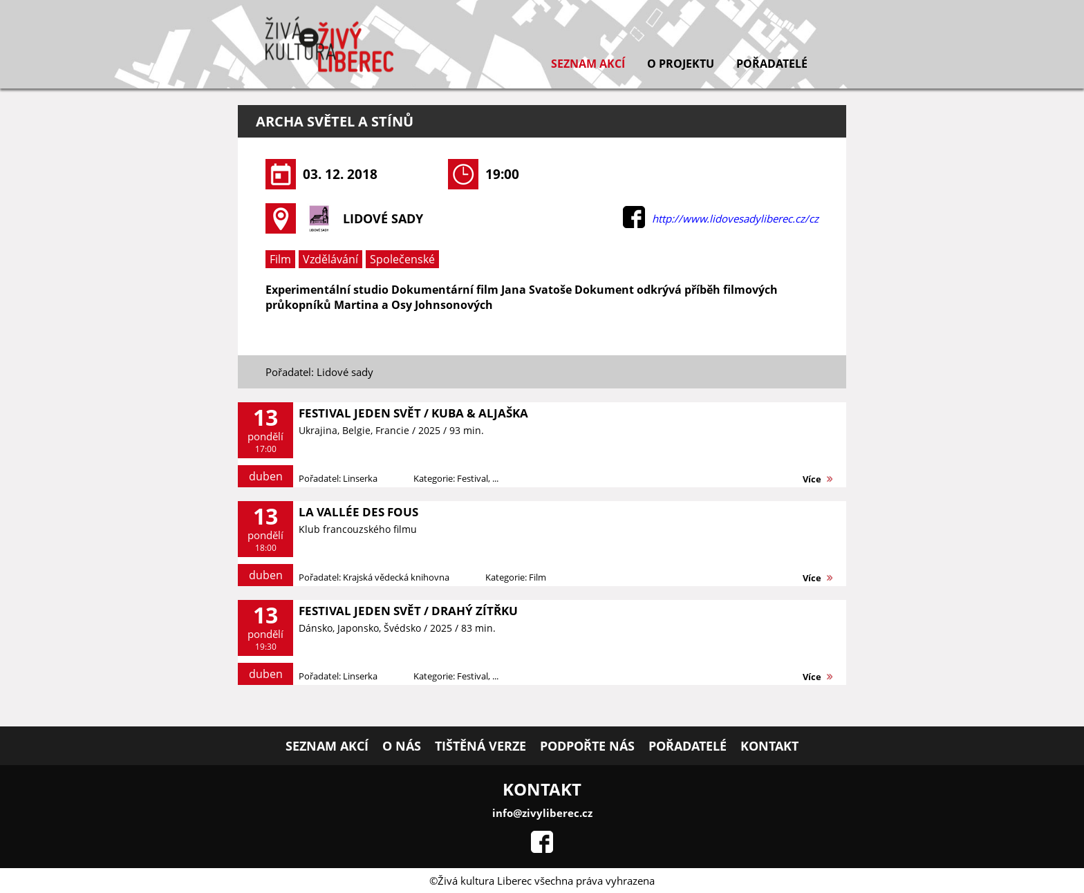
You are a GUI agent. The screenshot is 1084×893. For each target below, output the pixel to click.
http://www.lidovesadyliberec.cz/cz (735, 218)
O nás (401, 745)
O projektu (680, 63)
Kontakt (769, 745)
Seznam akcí (588, 63)
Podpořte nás (587, 745)
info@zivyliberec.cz (542, 813)
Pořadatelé (771, 63)
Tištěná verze (480, 745)
